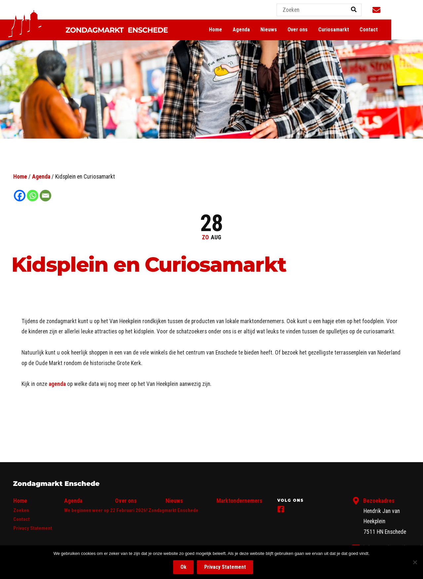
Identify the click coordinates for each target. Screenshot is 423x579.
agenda (57, 384)
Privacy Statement (32, 528)
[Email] (45, 195)
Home (242, 30)
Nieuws (295, 30)
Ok (183, 567)
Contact (395, 30)
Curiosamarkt (360, 30)
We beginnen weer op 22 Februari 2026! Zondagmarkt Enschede (131, 510)
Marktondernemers (239, 500)
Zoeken (21, 510)
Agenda (268, 30)
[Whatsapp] (32, 195)
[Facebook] (19, 195)
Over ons (324, 30)
